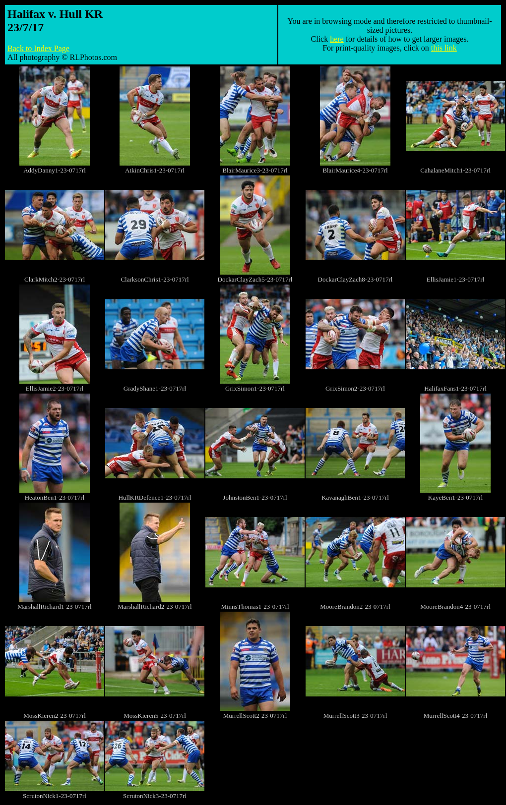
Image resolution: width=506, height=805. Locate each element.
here (337, 39)
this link (444, 48)
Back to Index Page (38, 48)
